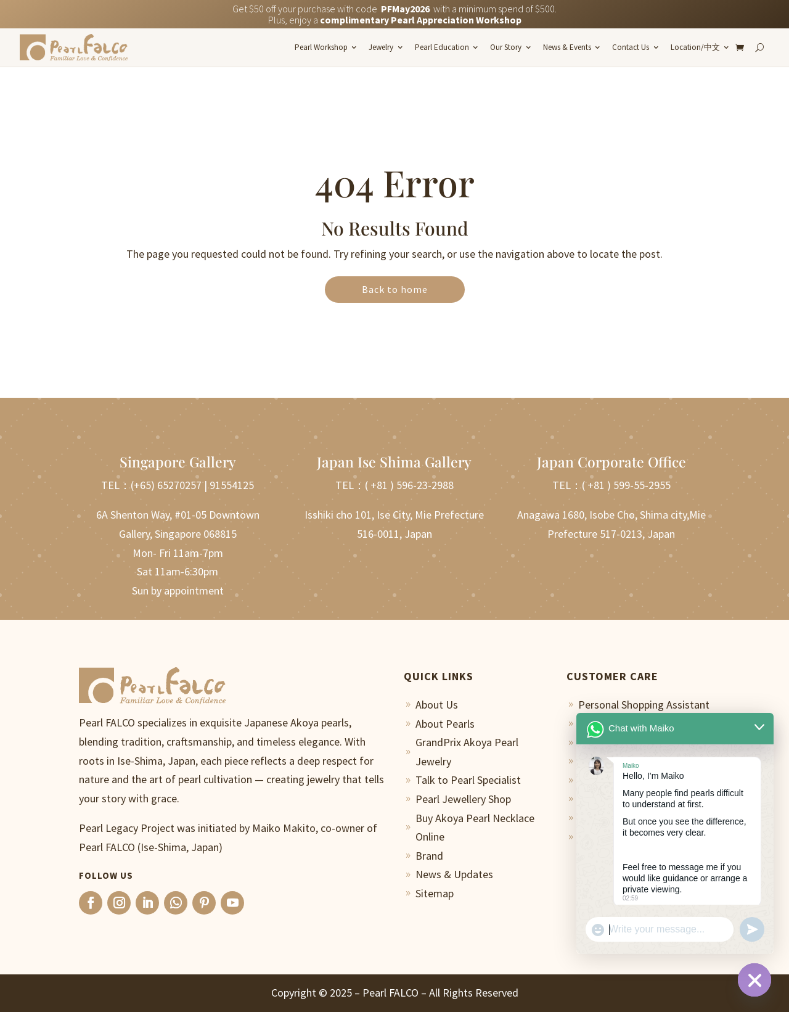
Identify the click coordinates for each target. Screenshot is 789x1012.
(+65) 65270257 (166, 485)
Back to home (395, 289)
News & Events (567, 47)
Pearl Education (442, 47)
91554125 (232, 485)
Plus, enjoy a (394, 20)
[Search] (759, 47)
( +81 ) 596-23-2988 (409, 485)
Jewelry (381, 47)
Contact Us (630, 47)
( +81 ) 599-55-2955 (626, 485)
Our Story (505, 47)
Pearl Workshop (321, 47)
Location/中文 (695, 47)
